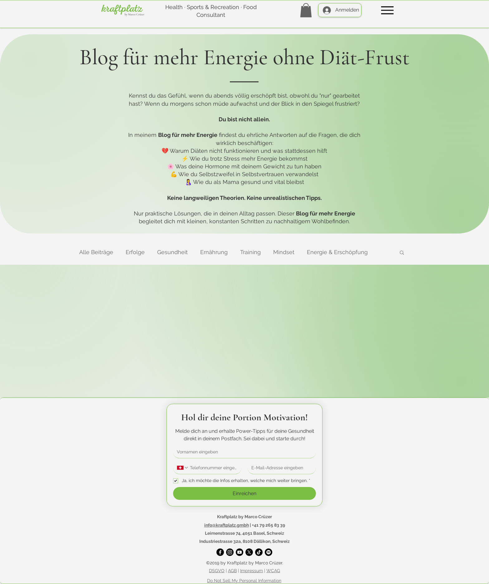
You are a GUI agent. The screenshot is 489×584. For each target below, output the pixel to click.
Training (250, 252)
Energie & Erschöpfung (337, 252)
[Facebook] (220, 552)
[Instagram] (230, 552)
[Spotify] (268, 552)
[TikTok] (259, 552)
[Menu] (387, 10)
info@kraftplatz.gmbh (226, 525)
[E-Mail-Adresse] (280, 467)
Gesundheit (172, 252)
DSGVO (217, 570)
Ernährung (214, 252)
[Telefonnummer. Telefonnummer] (213, 467)
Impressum (251, 570)
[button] (306, 10)
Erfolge (135, 252)
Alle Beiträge (96, 252)
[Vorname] (242, 452)
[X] (249, 552)
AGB (232, 570)
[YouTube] (239, 552)
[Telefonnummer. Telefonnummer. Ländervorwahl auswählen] (183, 467)
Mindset (283, 252)
